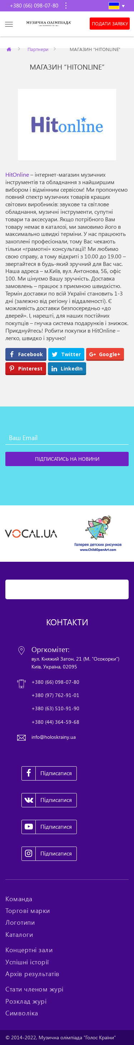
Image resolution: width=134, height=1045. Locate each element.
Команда (19, 898)
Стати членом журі (34, 989)
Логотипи (20, 922)
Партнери (38, 49)
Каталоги (19, 934)
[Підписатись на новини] (67, 459)
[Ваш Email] (67, 437)
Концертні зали (29, 949)
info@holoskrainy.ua (53, 736)
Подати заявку (110, 23)
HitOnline (17, 174)
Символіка (21, 1013)
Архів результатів (32, 973)
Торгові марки (27, 910)
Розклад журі (25, 1001)
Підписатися (47, 773)
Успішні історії (27, 962)
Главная (9, 48)
